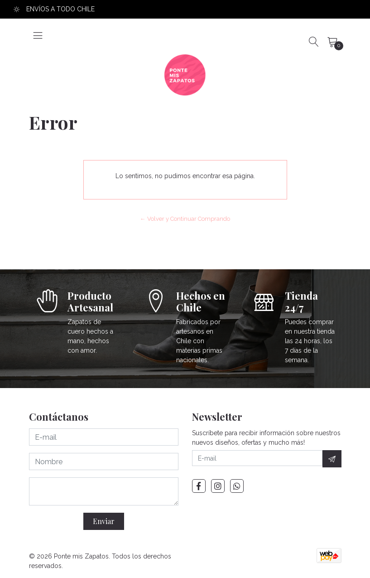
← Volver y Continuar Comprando (185, 218)
